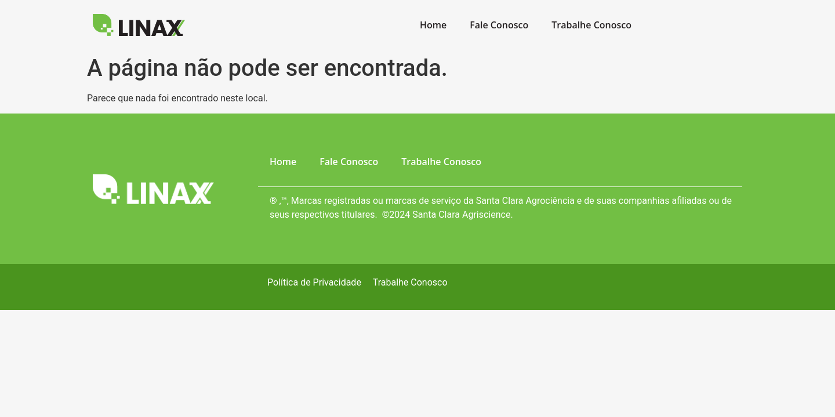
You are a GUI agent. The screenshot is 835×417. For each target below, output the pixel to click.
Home (433, 25)
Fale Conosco (499, 25)
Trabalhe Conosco (591, 25)
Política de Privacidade (314, 282)
